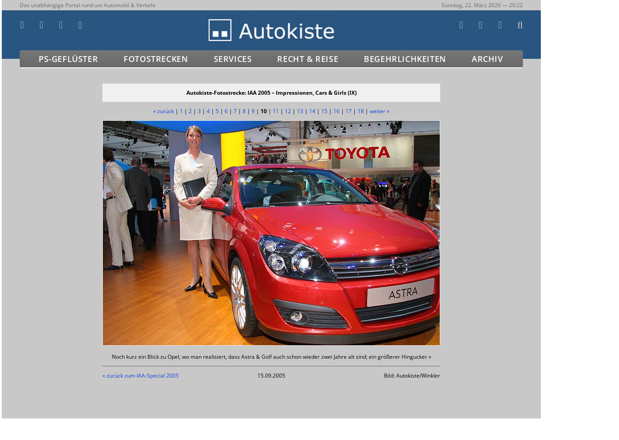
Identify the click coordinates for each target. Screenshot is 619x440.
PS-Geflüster (68, 58)
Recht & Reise (307, 58)
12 (288, 111)
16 (336, 111)
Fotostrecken (156, 58)
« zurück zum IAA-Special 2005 (140, 375)
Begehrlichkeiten (405, 58)
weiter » (379, 111)
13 (300, 111)
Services (233, 58)
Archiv (487, 58)
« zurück (163, 111)
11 (276, 111)
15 (324, 111)
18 (361, 111)
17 (348, 111)
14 (312, 111)
